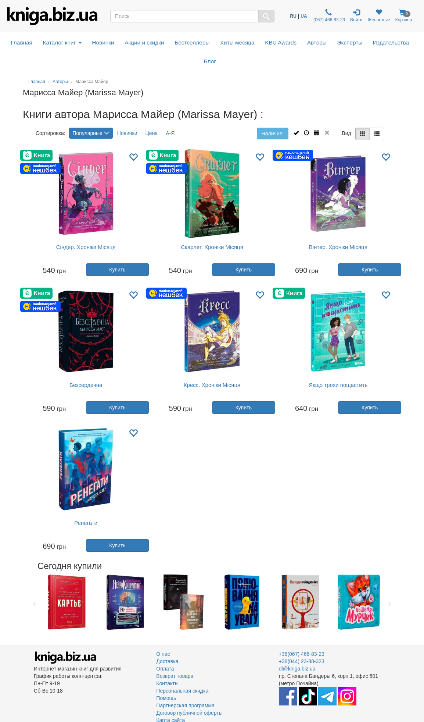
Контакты (167, 683)
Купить (117, 270)
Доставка (167, 661)
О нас (163, 654)
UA (304, 16)
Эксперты (349, 42)
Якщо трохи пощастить (338, 385)
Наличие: (273, 133)
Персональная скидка (182, 691)
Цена (151, 133)
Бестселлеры (192, 42)
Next (389, 602)
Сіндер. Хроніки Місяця (86, 247)
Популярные (91, 133)
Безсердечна (85, 385)
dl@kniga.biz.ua (297, 669)
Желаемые (379, 15)
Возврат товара (174, 676)
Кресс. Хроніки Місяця (212, 385)
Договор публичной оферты (189, 713)
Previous (34, 602)
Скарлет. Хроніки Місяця (212, 247)
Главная (21, 42)
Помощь (166, 698)
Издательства (391, 42)
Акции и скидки (144, 42)
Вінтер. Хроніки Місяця (338, 247)
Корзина (403, 15)
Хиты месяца (237, 42)
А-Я (170, 133)
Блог (210, 61)
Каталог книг (62, 42)
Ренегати (85, 523)
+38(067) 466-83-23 (301, 654)
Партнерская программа (185, 705)
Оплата (165, 669)
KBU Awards (281, 42)
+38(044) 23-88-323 (301, 661)
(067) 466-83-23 (328, 15)
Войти (356, 15)
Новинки (103, 42)
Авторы (317, 42)
